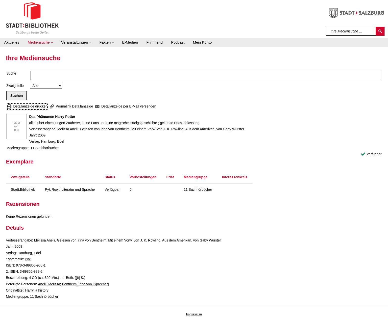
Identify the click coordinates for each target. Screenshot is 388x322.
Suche (11, 73)
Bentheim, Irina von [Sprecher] (85, 284)
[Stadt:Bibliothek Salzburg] (32, 18)
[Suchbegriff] (351, 31)
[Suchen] (380, 31)
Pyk (27, 259)
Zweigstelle (15, 86)
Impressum (194, 314)
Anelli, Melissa (49, 284)
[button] (40, 42)
